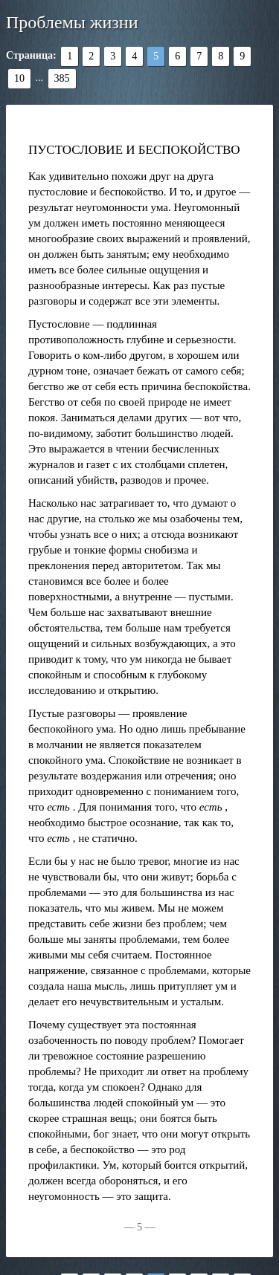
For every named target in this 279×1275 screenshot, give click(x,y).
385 (62, 78)
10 (19, 78)
